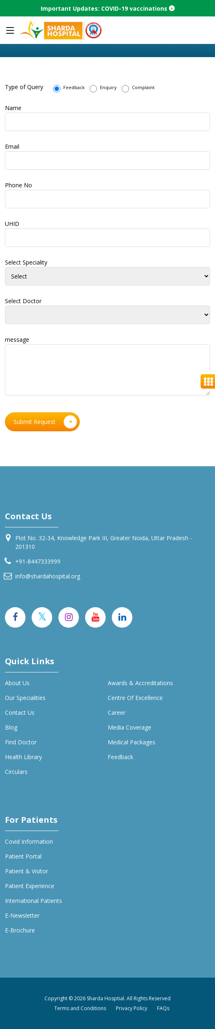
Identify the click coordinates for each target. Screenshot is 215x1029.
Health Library (23, 757)
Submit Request (45, 421)
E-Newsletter (22, 915)
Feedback (69, 88)
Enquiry (103, 88)
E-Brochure (20, 930)
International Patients (33, 901)
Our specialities (25, 698)
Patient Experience (29, 886)
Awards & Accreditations (140, 683)
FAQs (163, 1008)
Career (116, 712)
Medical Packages (131, 742)
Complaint (138, 88)
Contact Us (20, 712)
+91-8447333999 (37, 561)
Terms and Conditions (80, 1008)
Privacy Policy (131, 1008)
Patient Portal (23, 856)
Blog (11, 727)
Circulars (16, 772)
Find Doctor (21, 742)
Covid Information (29, 841)
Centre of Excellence (135, 698)
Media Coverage (129, 727)
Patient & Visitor (26, 871)
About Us (17, 683)
